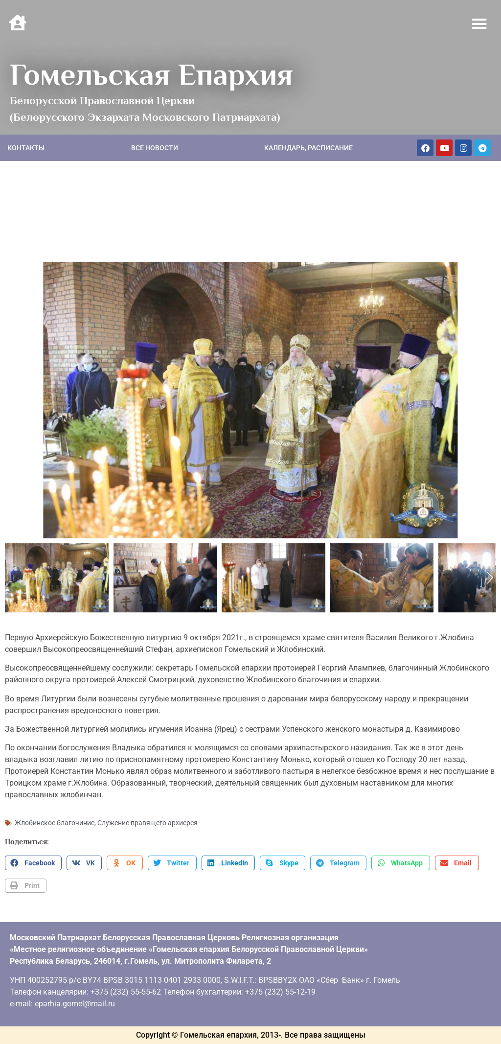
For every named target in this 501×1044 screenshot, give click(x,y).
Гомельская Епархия (151, 74)
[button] (479, 24)
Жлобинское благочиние (54, 823)
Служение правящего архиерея (147, 823)
